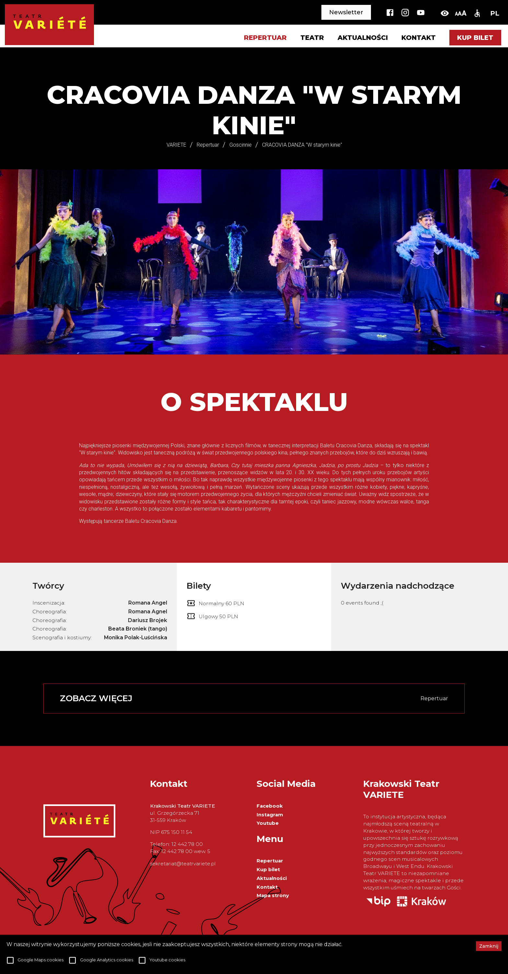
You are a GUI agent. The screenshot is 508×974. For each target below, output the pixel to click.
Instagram (270, 815)
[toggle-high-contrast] (444, 13)
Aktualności (363, 38)
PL (494, 13)
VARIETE (176, 145)
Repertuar (270, 861)
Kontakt (418, 38)
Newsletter (346, 12)
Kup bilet (475, 38)
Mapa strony (273, 895)
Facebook (270, 806)
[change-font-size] (460, 13)
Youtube (268, 823)
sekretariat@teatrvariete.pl (182, 863)
